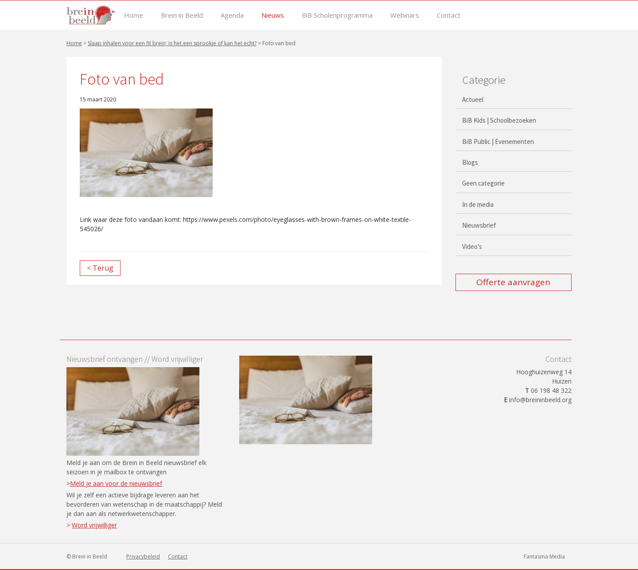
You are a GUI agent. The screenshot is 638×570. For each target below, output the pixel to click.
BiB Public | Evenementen (498, 141)
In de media (478, 204)
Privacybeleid (143, 556)
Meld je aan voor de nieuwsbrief (116, 483)
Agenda (232, 15)
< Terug (100, 268)
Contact (448, 15)
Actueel (472, 99)
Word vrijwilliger (94, 525)
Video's (472, 246)
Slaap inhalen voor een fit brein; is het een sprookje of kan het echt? (172, 43)
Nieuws (272, 15)
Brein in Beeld (182, 15)
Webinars (404, 15)
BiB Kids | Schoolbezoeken (499, 120)
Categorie (484, 80)
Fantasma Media (544, 556)
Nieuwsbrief (479, 225)
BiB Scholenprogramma (337, 15)
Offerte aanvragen (513, 282)
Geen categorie (483, 183)
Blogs (470, 162)
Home (133, 15)
